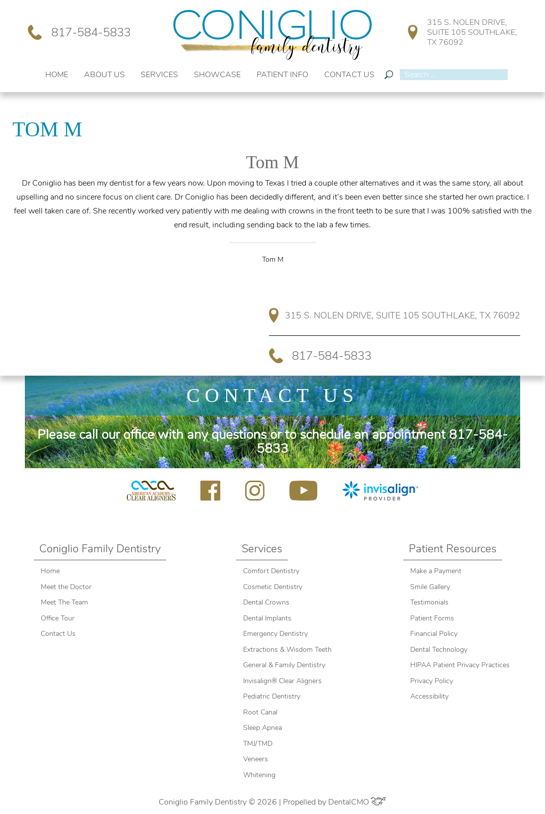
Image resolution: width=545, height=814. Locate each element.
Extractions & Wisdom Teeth (287, 649)
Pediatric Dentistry (271, 696)
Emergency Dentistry (275, 633)
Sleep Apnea (262, 727)
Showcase (217, 74)
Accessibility (429, 696)
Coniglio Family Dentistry (100, 548)
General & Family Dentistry (284, 665)
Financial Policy (433, 633)
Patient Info (282, 74)
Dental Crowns (267, 602)
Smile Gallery (430, 587)
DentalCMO (357, 802)
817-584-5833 (79, 32)
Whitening (259, 775)
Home (56, 74)
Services (159, 74)
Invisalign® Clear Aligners (283, 681)
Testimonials (429, 602)
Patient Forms (432, 618)
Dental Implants (267, 618)
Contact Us (349, 74)
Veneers (255, 759)
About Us (104, 74)
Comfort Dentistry (271, 571)
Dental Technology (438, 649)
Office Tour (58, 618)
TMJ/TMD (257, 743)
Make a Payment (435, 571)
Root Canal (260, 712)
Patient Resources (453, 548)
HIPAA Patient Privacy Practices (460, 665)
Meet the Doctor (66, 587)
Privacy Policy (431, 681)
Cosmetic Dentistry (272, 587)
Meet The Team (64, 602)
